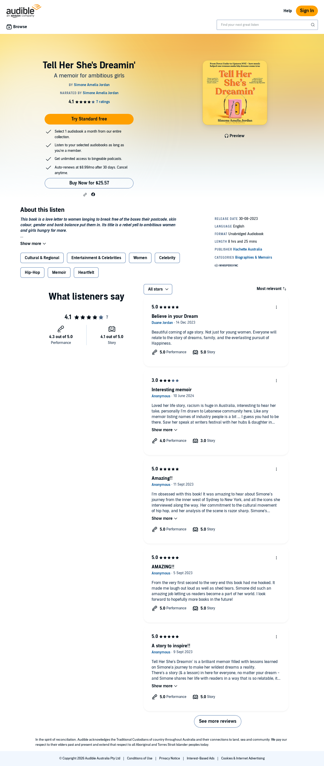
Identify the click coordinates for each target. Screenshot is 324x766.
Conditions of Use (140, 758)
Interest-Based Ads (201, 758)
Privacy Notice (170, 758)
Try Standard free (89, 119)
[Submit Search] (313, 25)
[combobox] (267, 25)
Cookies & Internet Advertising (243, 758)
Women (140, 257)
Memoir (59, 272)
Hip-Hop (32, 272)
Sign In (307, 10)
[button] (85, 195)
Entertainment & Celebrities (96, 257)
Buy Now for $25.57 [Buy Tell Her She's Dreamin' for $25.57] (89, 183)
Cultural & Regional (42, 257)
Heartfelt (86, 272)
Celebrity (167, 257)
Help (288, 10)
